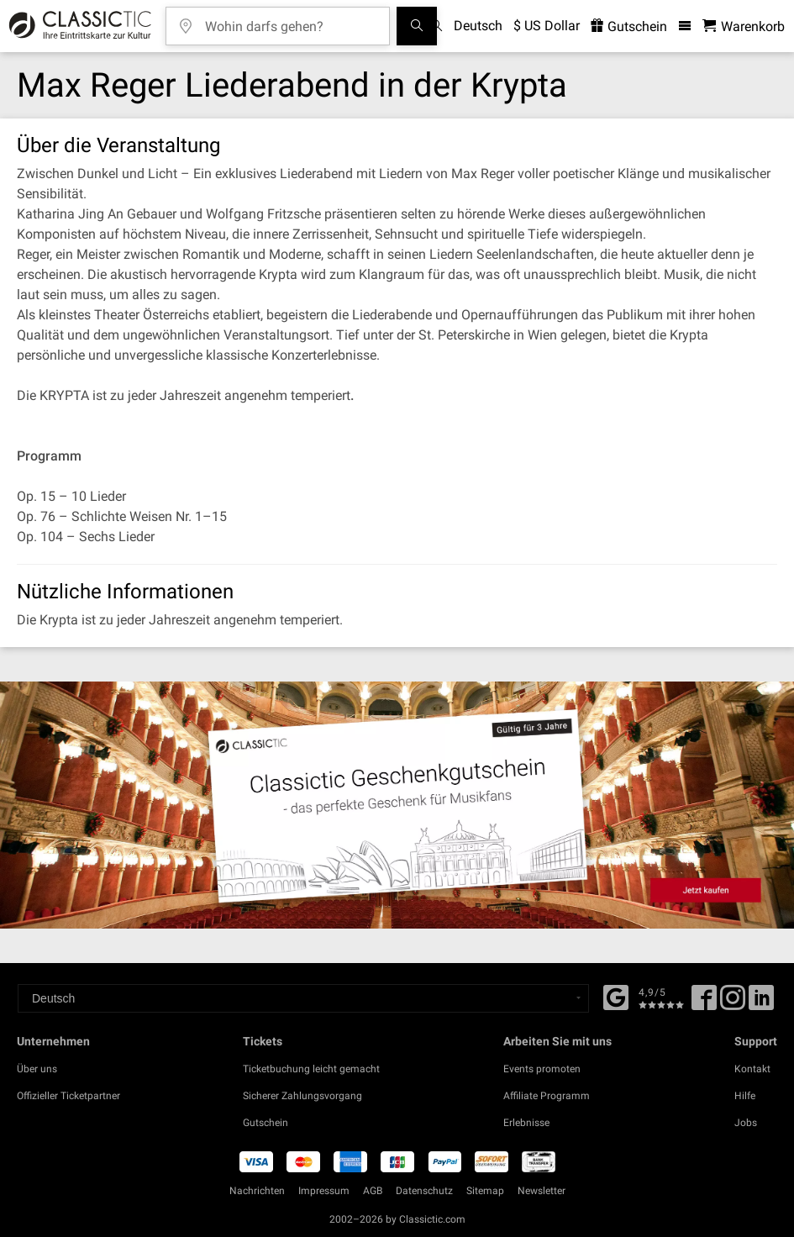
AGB (372, 1191)
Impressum (324, 1191)
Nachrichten (257, 1191)
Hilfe (744, 1096)
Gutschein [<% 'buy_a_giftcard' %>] (629, 26)
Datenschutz (424, 1191)
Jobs (745, 1123)
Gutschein (265, 1123)
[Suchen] (417, 26)
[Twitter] (732, 1003)
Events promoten (542, 1069)
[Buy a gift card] (397, 805)
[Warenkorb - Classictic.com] (743, 26)
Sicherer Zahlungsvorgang (302, 1096)
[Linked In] (761, 1003)
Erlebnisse (526, 1123)
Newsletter (541, 1191)
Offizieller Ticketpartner (68, 1096)
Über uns (37, 1069)
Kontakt (752, 1069)
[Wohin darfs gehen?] (290, 21)
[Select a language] (303, 998)
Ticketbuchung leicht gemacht (311, 1069)
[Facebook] (615, 995)
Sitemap (485, 1191)
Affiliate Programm (546, 1096)
